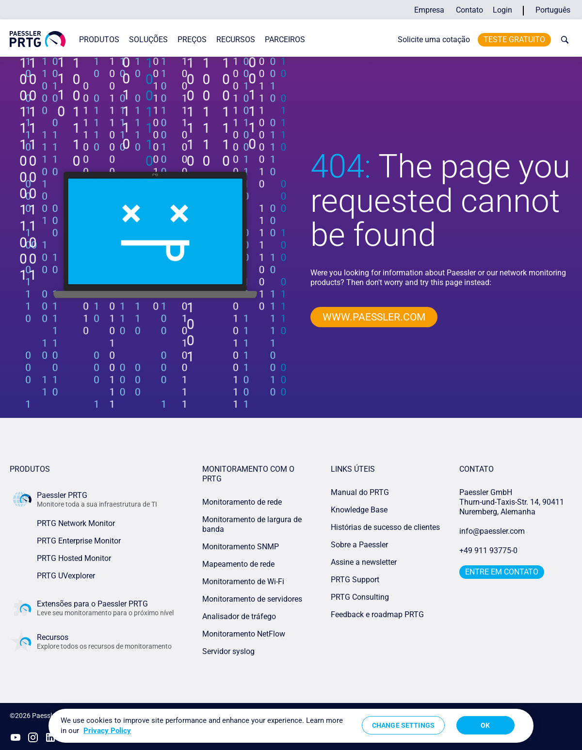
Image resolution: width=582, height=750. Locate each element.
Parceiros (285, 39)
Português (552, 10)
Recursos (235, 39)
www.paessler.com (377, 317)
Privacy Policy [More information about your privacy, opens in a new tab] (107, 730)
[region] (291, 726)
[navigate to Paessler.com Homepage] (37, 39)
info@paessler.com (492, 531)
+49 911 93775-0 (488, 550)
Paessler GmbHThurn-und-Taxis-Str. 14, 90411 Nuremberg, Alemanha (511, 502)
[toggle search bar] (562, 39)
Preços (192, 39)
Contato (469, 10)
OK (485, 725)
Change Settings (403, 725)
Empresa (429, 10)
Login (502, 10)
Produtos (99, 39)
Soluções (148, 39)
